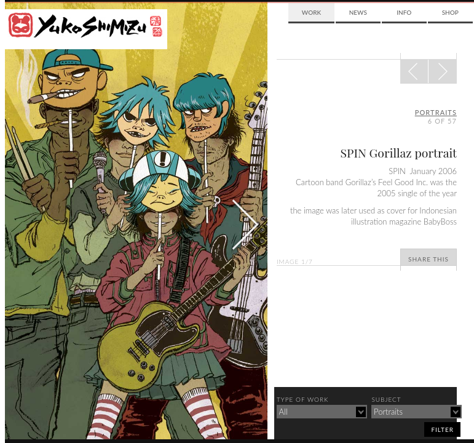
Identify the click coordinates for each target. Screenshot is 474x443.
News (358, 12)
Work (311, 12)
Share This (428, 259)
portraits (436, 112)
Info (404, 12)
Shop (450, 12)
